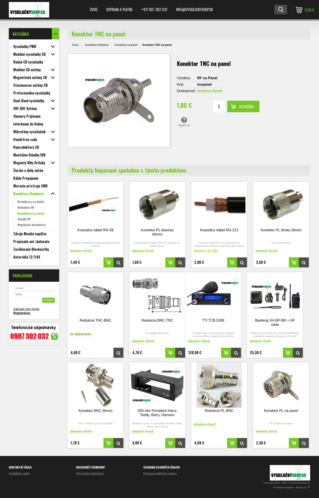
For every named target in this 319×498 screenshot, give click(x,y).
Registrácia (21, 313)
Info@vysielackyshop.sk (194, 9)
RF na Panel (207, 78)
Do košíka (246, 106)
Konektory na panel (126, 44)
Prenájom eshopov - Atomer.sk (291, 487)
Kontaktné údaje (19, 473)
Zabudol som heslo (26, 309)
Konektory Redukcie (97, 44)
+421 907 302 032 (154, 9)
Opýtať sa (184, 122)
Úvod (93, 9)
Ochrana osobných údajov (160, 473)
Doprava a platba (119, 9)
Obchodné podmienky (90, 473)
